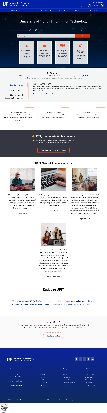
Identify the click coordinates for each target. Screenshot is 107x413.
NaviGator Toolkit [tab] (17, 91)
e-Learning (43, 383)
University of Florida (98, 2)
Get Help (62, 10)
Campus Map (67, 377)
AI (29, 10)
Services (14, 10)
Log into (77, 10)
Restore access (53, 276)
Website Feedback (16, 381)
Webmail (43, 377)
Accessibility (89, 377)
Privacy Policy (89, 380)
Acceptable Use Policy (66, 400)
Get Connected (46, 10)
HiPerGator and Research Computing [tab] (15, 96)
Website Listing (90, 375)
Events (65, 385)
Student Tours (67, 380)
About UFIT (93, 10)
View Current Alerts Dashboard (53, 150)
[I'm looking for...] (46, 36)
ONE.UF (42, 375)
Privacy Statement (48, 400)
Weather (65, 375)
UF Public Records (90, 385)
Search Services (82, 36)
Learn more (22, 213)
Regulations (88, 383)
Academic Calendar (69, 383)
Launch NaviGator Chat (48, 94)
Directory (43, 385)
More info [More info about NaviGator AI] (36, 94)
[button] (102, 5)
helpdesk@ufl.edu (16, 385)
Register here (84, 218)
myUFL (42, 380)
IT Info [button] (96, 6)
